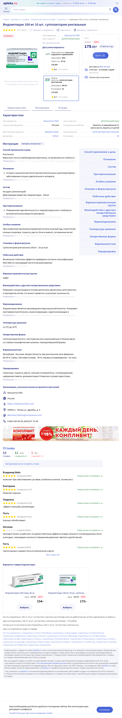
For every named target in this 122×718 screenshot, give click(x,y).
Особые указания (106, 181)
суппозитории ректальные (105, 131)
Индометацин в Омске (35, 636)
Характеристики (16, 107)
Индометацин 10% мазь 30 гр (19, 592)
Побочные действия (104, 196)
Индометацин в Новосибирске (91, 633)
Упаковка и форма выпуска (100, 188)
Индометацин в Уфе (11, 639)
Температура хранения (102, 229)
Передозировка (107, 251)
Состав (112, 166)
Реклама (115, 428)
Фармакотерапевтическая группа (101, 204)
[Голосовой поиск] (110, 9)
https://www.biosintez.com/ (20, 403)
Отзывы (62, 107)
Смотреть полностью (33, 143)
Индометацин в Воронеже (14, 636)
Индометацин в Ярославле (39, 645)
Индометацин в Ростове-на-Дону (92, 636)
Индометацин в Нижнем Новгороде (61, 636)
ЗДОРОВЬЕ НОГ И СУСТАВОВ (20, 19)
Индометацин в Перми (106, 639)
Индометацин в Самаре (106, 642)
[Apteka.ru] (10, 3)
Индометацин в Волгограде (37, 642)
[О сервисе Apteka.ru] (117, 3)
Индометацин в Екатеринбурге (55, 639)
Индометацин (62, 19)
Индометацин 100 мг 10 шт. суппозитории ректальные (67, 592)
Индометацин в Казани (60, 642)
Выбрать (24, 607)
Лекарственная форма (103, 236)
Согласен (105, 709)
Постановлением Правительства (51, 663)
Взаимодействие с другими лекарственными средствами (100, 212)
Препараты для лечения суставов (43, 19)
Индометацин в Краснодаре (65, 633)
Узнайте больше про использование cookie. (31, 713)
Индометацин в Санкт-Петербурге (37, 633)
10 (118, 135)
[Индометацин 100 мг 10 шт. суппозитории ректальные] (61, 88)
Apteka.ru (37, 650)
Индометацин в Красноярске (82, 639)
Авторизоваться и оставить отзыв (22, 463)
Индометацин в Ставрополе (15, 645)
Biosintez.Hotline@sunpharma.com (24, 415)
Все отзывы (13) (53, 554)
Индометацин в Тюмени (31, 639)
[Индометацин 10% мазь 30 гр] (61, 61)
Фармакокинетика (105, 243)
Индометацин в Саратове (14, 642)
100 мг (56, 135)
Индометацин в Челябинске (83, 642)
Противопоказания (105, 174)
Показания (109, 159)
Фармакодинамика (105, 221)
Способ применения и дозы (100, 151)
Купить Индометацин (12, 633)
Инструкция (42, 107)
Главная (6, 19)
